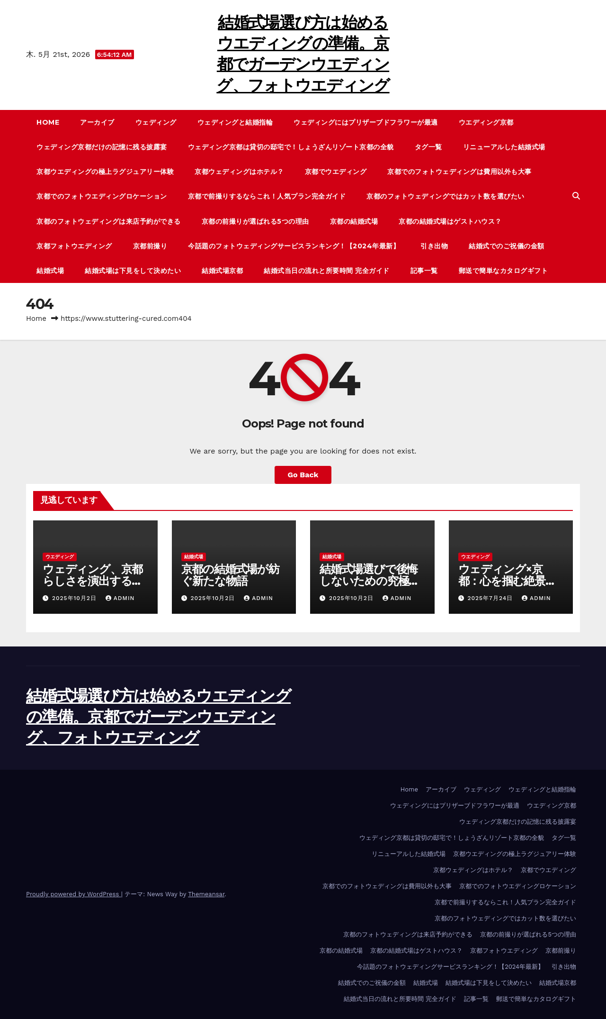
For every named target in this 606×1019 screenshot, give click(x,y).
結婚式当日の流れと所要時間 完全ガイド (327, 270)
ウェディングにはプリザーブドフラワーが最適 (366, 122)
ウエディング (59, 556)
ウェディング (156, 122)
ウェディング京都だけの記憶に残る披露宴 (101, 147)
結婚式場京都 (222, 270)
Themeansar (206, 894)
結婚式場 (50, 270)
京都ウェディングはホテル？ (239, 171)
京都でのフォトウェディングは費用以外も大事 (459, 171)
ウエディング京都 (486, 122)
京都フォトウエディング (74, 246)
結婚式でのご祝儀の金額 (506, 246)
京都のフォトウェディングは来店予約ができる (108, 221)
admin (120, 598)
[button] (576, 195)
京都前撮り (150, 246)
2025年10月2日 (75, 598)
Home (47, 122)
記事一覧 (424, 270)
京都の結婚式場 (354, 221)
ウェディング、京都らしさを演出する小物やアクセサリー (93, 581)
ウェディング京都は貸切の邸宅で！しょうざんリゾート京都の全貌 (291, 147)
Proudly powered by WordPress (73, 894)
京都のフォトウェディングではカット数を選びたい (445, 196)
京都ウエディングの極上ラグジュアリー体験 (105, 171)
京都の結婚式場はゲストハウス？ (450, 221)
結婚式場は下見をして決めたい (133, 270)
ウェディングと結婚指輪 (235, 122)
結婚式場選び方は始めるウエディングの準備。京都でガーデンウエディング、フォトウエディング (158, 716)
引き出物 (434, 246)
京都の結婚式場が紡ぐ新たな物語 (230, 575)
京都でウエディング (336, 171)
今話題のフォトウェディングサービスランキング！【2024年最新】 (294, 246)
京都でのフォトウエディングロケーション (101, 196)
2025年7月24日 (491, 598)
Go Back (303, 474)
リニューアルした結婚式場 (504, 147)
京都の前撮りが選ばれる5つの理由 (255, 221)
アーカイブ (97, 122)
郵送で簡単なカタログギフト (503, 270)
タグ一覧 (428, 147)
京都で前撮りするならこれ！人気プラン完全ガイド (267, 196)
